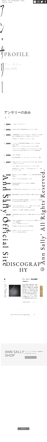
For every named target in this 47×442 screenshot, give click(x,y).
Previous (3, 293)
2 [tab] (22, 309)
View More (30, 357)
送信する (23, 428)
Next (43, 293)
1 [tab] (20, 309)
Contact (4, 2)
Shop (10, 2)
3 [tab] (24, 309)
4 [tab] (26, 309)
